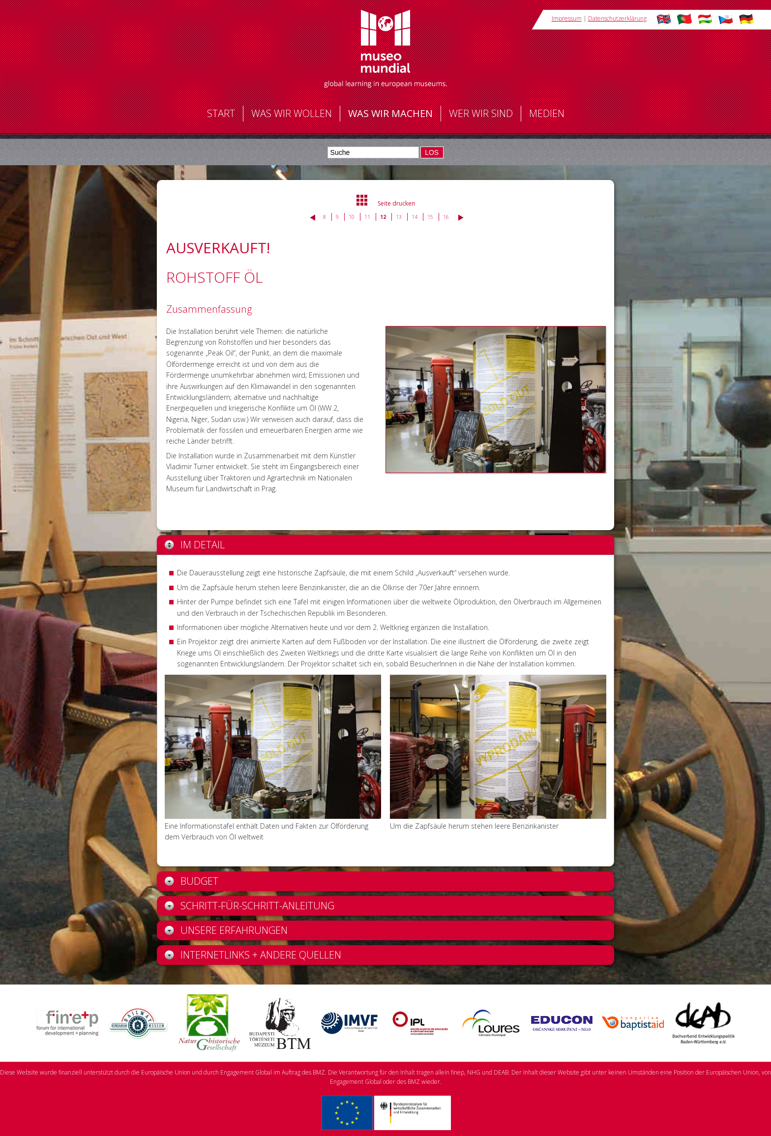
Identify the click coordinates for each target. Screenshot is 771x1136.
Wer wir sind (481, 113)
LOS (432, 152)
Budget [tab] (191, 881)
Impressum (567, 18)
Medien (546, 113)
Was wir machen (390, 113)
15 (430, 216)
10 (352, 216)
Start (221, 113)
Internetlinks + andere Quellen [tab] (253, 954)
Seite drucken (396, 203)
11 (367, 216)
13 (399, 216)
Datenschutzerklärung (617, 18)
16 (446, 216)
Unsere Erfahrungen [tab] (226, 930)
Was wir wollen (291, 113)
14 (414, 216)
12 (383, 216)
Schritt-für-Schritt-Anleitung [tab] (249, 905)
